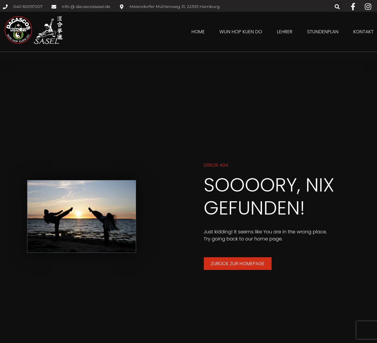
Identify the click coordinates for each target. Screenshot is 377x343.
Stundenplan (323, 31)
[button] (337, 6)
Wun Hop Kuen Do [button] (240, 31)
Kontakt (363, 31)
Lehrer (284, 31)
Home (198, 31)
